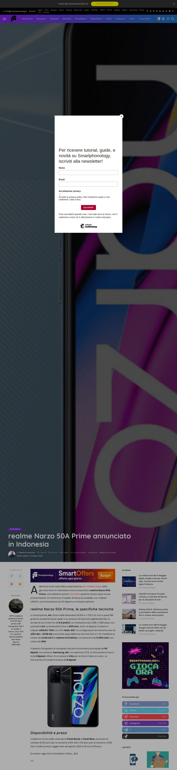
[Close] (122, 116)
